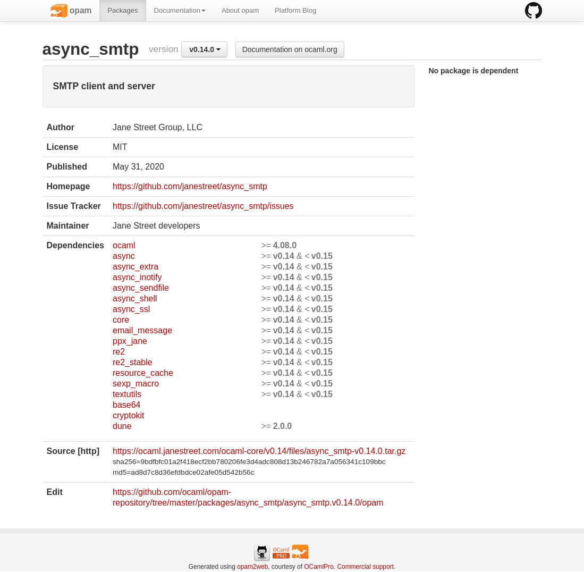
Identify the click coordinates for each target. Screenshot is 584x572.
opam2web (252, 566)
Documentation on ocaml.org (289, 49)
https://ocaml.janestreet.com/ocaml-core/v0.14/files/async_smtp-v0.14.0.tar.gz (259, 451)
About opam (240, 10)
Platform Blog (295, 10)
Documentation (180, 10)
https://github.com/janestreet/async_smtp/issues (203, 206)
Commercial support (365, 566)
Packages (122, 10)
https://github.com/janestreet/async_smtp (190, 186)
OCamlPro (319, 566)
